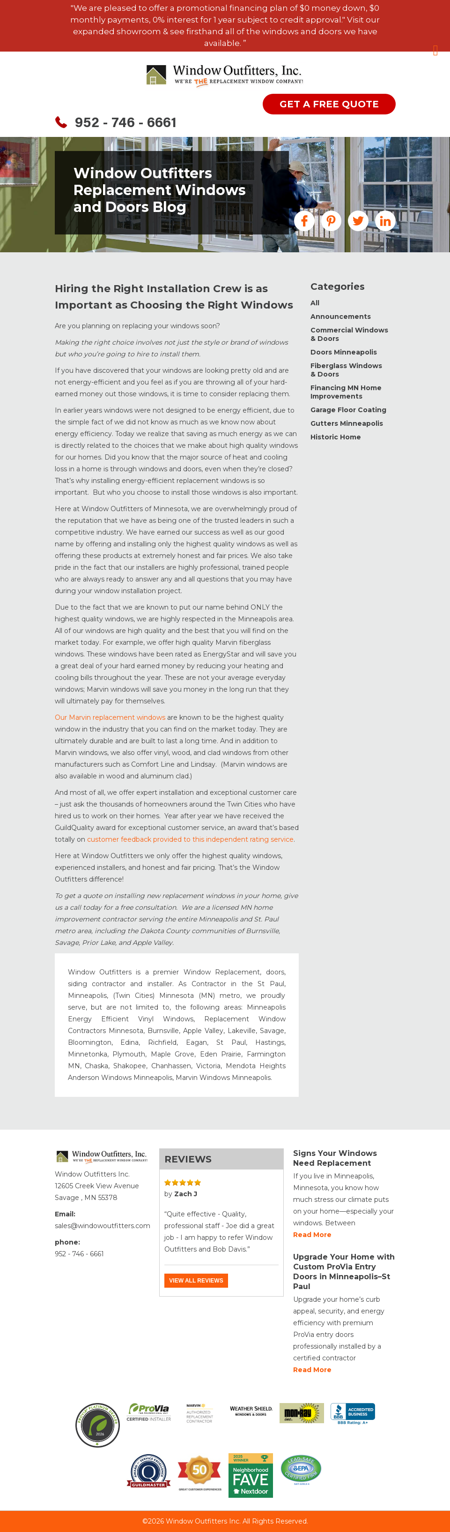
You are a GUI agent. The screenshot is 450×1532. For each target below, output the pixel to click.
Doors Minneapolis (343, 352)
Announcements (340, 316)
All (314, 303)
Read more (312, 1234)
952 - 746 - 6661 (126, 124)
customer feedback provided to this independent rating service (189, 839)
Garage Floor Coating (348, 410)
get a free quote (329, 104)
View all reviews (196, 1280)
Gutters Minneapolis (346, 423)
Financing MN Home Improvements (346, 392)
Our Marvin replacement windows (110, 717)
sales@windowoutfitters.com (102, 1226)
